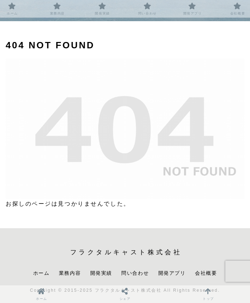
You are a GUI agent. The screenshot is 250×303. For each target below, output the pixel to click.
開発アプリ (172, 273)
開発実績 (101, 273)
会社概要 (206, 273)
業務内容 (70, 273)
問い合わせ (135, 273)
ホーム (41, 273)
